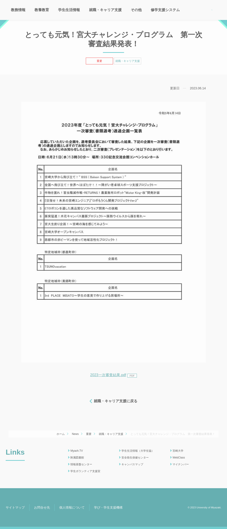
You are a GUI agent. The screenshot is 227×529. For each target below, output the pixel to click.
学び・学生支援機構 (108, 507)
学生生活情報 (69, 10)
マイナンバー (181, 464)
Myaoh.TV (76, 450)
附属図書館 (77, 457)
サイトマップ (15, 507)
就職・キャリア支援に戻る (115, 401)
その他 (136, 10)
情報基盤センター (81, 464)
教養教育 (42, 10)
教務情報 (18, 10)
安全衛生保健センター (135, 457)
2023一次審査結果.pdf (113, 375)
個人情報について (72, 507)
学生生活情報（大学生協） (137, 450)
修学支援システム (165, 10)
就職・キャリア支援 (105, 10)
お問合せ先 (42, 507)
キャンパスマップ (132, 464)
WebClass (179, 457)
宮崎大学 (178, 450)
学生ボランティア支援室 (85, 471)
